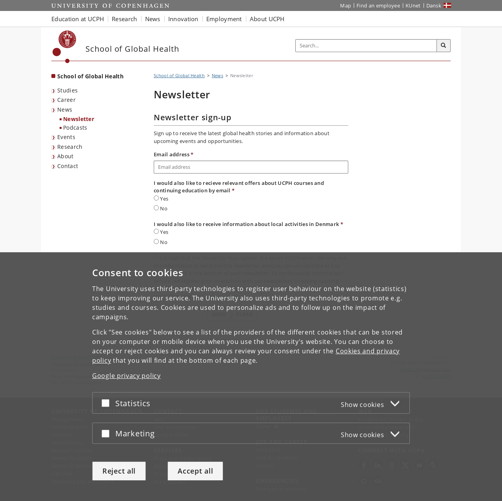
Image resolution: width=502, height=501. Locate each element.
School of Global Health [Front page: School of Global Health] (90, 76)
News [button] (152, 19)
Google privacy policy (126, 375)
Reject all (119, 471)
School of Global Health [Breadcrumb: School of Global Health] (179, 75)
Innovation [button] (183, 19)
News (64, 109)
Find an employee (378, 5)
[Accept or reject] (107, 402)
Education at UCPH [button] (77, 19)
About (65, 156)
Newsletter (78, 119)
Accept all (195, 471)
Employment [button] (224, 19)
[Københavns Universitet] (64, 47)
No (160, 208)
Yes (161, 198)
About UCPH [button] (267, 19)
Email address (174, 154)
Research (69, 146)
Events (66, 137)
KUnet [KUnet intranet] (413, 5)
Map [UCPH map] (345, 5)
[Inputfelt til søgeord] (366, 45)
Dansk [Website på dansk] (434, 5)
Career (66, 99)
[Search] (444, 45)
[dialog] (251, 376)
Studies (67, 90)
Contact (67, 166)
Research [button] (124, 19)
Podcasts (75, 127)
